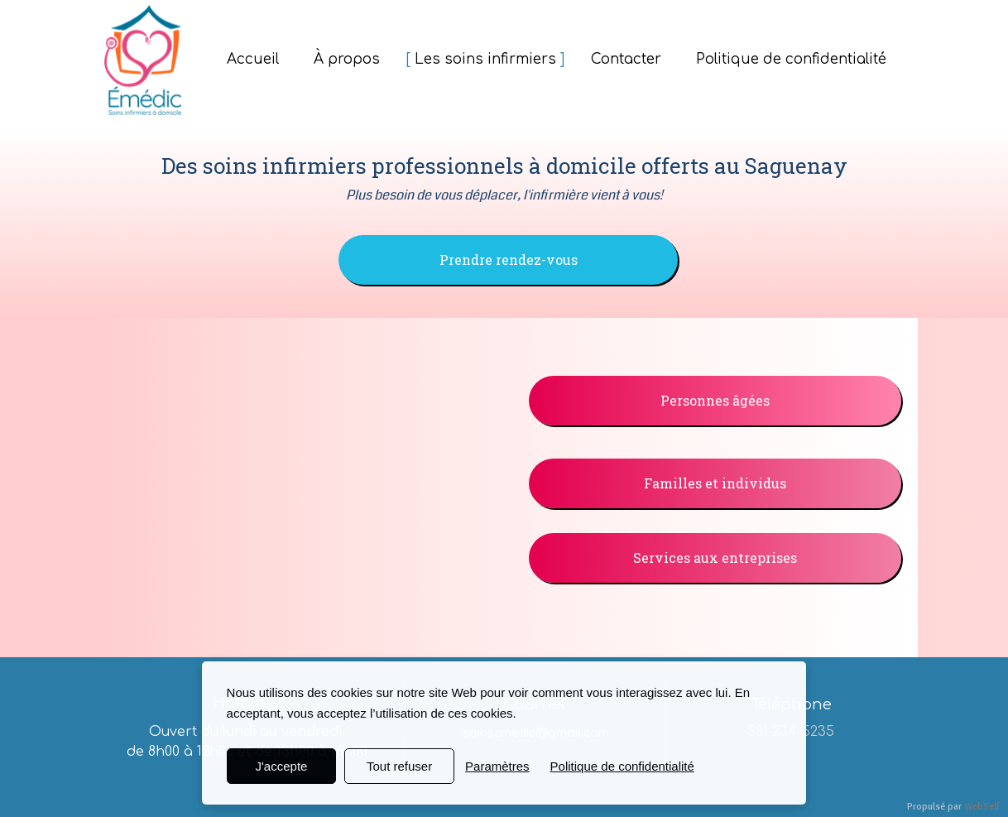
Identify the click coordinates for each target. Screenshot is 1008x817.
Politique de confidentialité (622, 766)
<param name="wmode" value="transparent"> (301, 479)
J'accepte (281, 766)
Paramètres (497, 766)
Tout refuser (399, 766)
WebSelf (982, 806)
